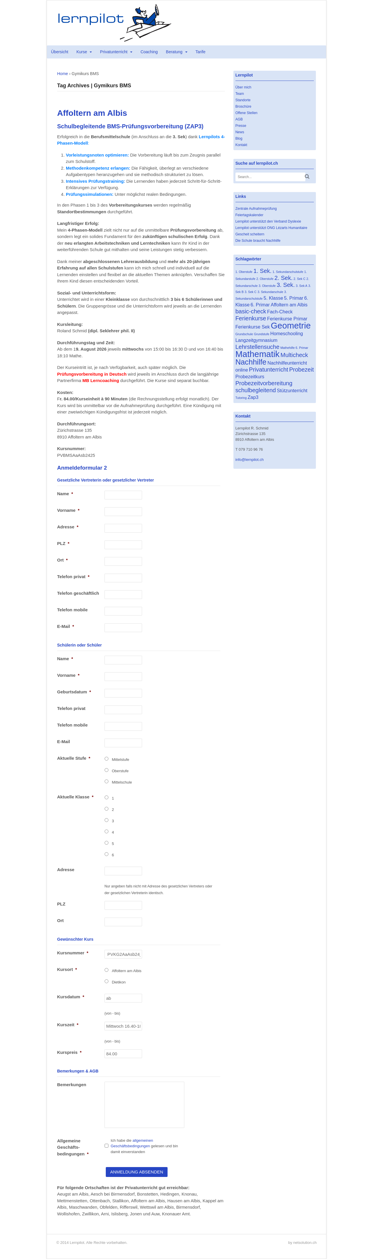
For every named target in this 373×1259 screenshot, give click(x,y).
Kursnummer (72, 952)
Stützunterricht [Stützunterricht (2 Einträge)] (292, 390)
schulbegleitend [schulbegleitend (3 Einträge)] (255, 390)
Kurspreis (69, 1052)
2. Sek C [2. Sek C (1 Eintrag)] (299, 278)
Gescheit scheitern (249, 234)
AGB (239, 119)
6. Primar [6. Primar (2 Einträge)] (260, 304)
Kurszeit (67, 1024)
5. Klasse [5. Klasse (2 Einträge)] (273, 298)
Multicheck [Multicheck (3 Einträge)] (294, 355)
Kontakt (241, 145)
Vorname (68, 510)
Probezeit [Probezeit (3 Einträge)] (301, 369)
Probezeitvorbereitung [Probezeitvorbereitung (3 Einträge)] (264, 383)
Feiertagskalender (249, 215)
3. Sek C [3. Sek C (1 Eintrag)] (250, 292)
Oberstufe (120, 771)
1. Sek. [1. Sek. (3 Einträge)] (263, 271)
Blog (238, 138)
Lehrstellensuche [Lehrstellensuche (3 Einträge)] (257, 347)
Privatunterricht (113, 51)
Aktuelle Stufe (73, 758)
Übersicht (59, 51)
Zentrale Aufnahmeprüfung (256, 209)
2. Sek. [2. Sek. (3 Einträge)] (284, 278)
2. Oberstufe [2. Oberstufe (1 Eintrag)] (265, 278)
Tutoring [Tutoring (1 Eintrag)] (241, 397)
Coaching (149, 51)
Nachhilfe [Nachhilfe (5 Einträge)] (251, 362)
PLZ (63, 543)
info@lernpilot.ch (249, 459)
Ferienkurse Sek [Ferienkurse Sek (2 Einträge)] (252, 326)
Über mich (243, 87)
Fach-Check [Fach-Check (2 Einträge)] (280, 311)
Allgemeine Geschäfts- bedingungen (73, 1147)
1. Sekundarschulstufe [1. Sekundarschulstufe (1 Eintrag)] (287, 272)
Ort (62, 559)
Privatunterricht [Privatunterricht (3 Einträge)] (268, 369)
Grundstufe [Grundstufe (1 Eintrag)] (261, 334)
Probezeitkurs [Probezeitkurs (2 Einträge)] (249, 376)
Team (239, 94)
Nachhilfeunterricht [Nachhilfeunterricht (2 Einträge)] (287, 362)
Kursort (67, 969)
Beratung (174, 51)
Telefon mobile (72, 609)
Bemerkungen (71, 1084)
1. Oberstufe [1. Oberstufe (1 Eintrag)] (244, 272)
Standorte (243, 100)
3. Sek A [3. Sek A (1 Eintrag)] (301, 285)
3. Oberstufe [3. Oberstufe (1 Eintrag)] (267, 285)
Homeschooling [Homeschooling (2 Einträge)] (286, 333)
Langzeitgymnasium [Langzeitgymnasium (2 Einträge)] (256, 340)
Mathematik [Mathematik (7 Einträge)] (257, 354)
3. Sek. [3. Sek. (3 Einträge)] (286, 285)
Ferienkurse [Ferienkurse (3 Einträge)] (250, 318)
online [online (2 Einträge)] (241, 369)
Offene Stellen (246, 113)
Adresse (67, 526)
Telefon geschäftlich (78, 593)
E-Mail (65, 626)
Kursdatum (70, 996)
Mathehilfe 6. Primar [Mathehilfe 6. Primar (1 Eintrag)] (294, 347)
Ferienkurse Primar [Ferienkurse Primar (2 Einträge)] (287, 318)
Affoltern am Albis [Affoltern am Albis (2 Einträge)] (289, 304)
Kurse (81, 51)
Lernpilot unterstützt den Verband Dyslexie (268, 221)
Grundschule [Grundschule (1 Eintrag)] (244, 334)
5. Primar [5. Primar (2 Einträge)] (293, 298)
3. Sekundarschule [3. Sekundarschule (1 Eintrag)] (270, 292)
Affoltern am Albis (127, 971)
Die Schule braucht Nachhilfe (258, 241)
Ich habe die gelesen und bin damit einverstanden (144, 1146)
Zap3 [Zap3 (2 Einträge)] (253, 397)
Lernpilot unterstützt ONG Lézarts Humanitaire (271, 228)
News (239, 132)
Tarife (200, 51)
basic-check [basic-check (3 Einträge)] (250, 311)
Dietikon (119, 982)
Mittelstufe (120, 759)
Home (62, 73)
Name (65, 493)
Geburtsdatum (74, 691)
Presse (240, 126)
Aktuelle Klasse (75, 796)
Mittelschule (122, 782)
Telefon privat (73, 576)
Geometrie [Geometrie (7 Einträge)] (291, 325)
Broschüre (243, 106)
